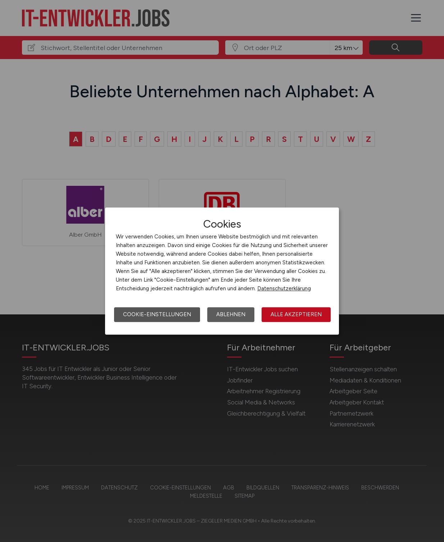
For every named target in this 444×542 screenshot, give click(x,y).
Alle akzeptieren (296, 314)
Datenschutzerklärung (284, 288)
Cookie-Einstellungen (157, 314)
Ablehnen (230, 314)
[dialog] (222, 271)
